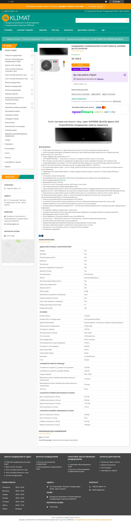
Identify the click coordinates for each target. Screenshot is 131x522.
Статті (7, 153)
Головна (8, 30)
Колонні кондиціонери (13, 90)
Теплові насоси (10, 103)
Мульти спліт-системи (13, 65)
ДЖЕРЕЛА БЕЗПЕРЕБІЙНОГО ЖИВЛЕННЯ (16, 135)
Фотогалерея (9, 148)
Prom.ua (77, 517)
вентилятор (61, 180)
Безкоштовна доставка (80, 89)
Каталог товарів (25, 30)
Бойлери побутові (11, 94)
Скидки (7, 140)
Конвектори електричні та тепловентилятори (14, 99)
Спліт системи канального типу (17, 472)
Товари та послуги (13, 39)
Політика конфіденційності (103, 520)
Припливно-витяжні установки (16, 107)
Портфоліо (9, 144)
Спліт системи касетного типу (16, 470)
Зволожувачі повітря (12, 111)
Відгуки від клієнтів (108, 465)
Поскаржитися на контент (84, 520)
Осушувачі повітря (11, 115)
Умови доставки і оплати (110, 462)
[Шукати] (126, 20)
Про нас (55, 30)
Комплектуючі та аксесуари (15, 126)
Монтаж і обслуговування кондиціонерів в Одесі (14, 60)
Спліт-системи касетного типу (15, 75)
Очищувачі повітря (12, 119)
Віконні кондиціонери (12, 82)
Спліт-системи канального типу (16, 79)
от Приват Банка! (95, 6)
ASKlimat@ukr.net (13, 224)
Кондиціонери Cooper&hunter (54, 39)
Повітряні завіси (11, 130)
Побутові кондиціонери (32, 39)
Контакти (68, 30)
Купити (80, 65)
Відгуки (7, 166)
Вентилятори (9, 122)
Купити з (80, 69)
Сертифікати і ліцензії (13, 162)
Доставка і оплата (86, 30)
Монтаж (43, 30)
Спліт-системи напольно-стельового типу (14, 70)
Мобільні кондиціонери (13, 86)
